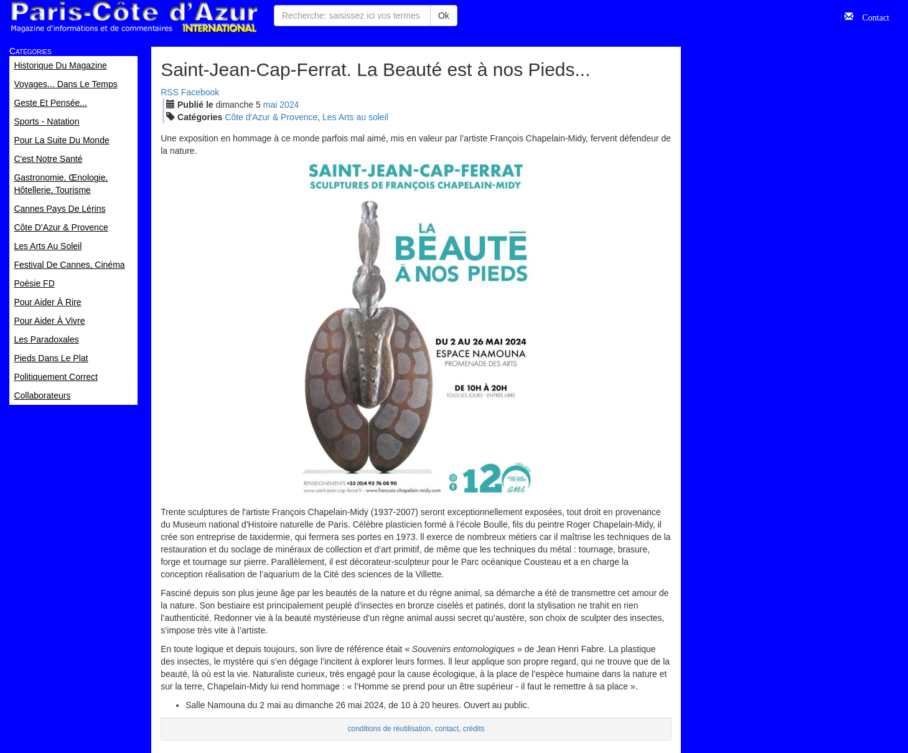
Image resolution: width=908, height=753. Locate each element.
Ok (443, 16)
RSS (170, 92)
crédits (474, 728)
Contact (871, 16)
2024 (289, 105)
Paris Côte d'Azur (133, 17)
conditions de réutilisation (389, 728)
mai (270, 105)
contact (447, 728)
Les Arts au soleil (355, 117)
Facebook (200, 92)
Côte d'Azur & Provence (271, 117)
